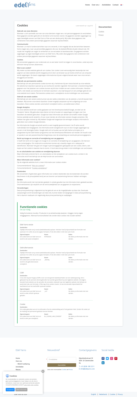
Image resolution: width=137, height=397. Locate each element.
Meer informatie (21, 389)
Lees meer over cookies (31, 385)
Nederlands (103, 394)
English (93, 394)
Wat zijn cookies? (38, 166)
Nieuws (18, 369)
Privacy (101, 35)
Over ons (96, 5)
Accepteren (10, 389)
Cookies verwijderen (39, 168)
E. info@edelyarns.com (87, 369)
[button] (121, 4)
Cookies (101, 31)
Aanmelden (62, 365)
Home (87, 5)
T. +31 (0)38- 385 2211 (86, 366)
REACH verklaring (24, 364)
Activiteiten (106, 5)
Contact (116, 5)
